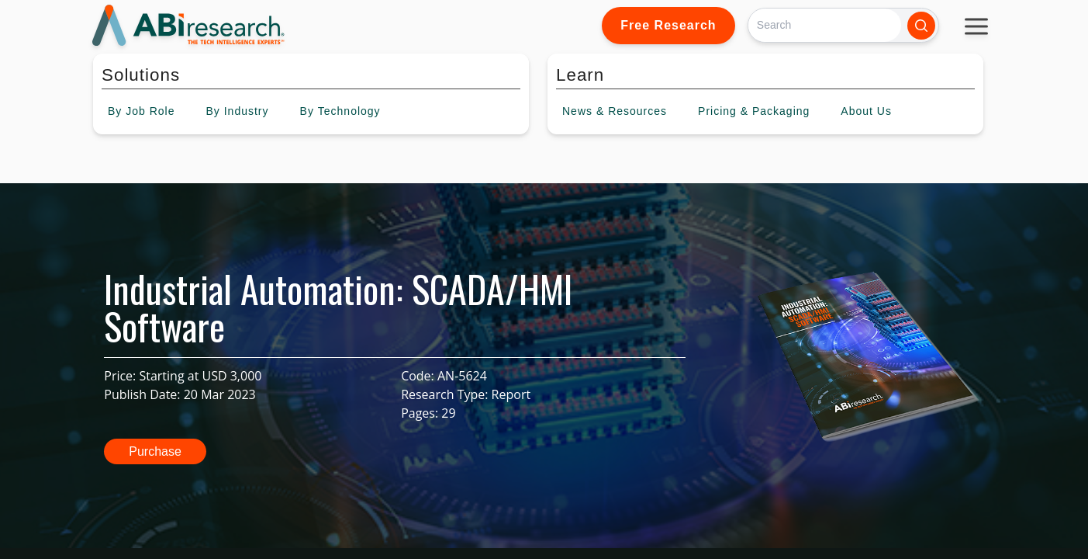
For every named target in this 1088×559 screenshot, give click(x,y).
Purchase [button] (155, 451)
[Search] (824, 25)
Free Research (668, 25)
